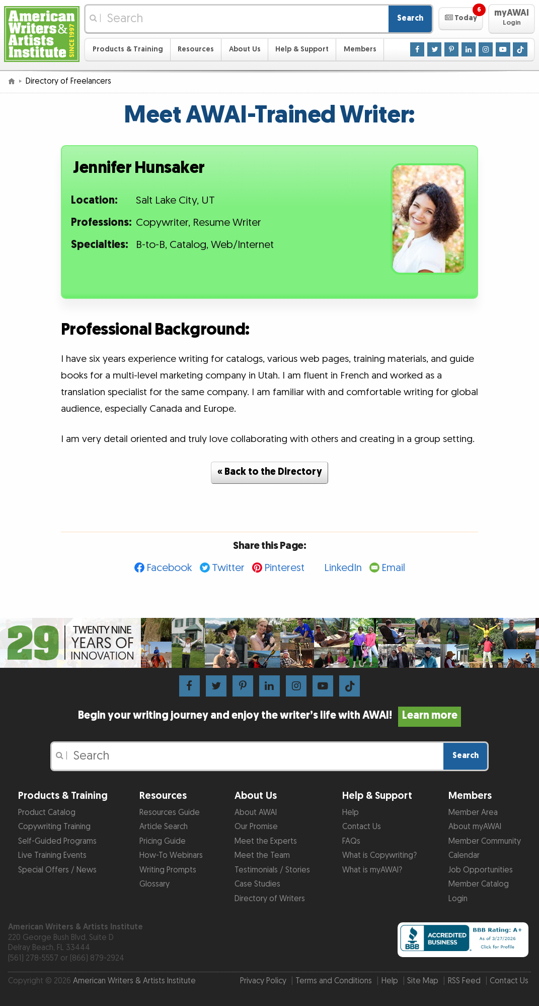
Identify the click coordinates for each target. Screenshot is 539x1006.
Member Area (473, 812)
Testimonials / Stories (272, 870)
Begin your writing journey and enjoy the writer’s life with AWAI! (269, 716)
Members (360, 49)
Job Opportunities (480, 870)
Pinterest (284, 568)
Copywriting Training (54, 827)
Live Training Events (52, 855)
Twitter (228, 568)
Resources (196, 49)
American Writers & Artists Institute (134, 981)
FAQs (351, 841)
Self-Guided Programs (57, 841)
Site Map (422, 981)
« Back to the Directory (269, 472)
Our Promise (256, 827)
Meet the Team (262, 855)
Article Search (163, 827)
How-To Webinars (171, 855)
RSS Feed (464, 981)
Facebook (169, 568)
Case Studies (257, 884)
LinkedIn (343, 568)
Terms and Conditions (333, 981)
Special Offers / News (57, 870)
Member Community (484, 841)
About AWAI (256, 812)
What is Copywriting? (379, 855)
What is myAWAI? (372, 870)
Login (458, 899)
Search (410, 18)
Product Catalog (46, 812)
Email (393, 568)
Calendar (464, 855)
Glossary (154, 884)
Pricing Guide (162, 841)
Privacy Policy (263, 981)
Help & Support (302, 49)
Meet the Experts (266, 841)
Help (350, 812)
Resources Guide (169, 812)
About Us (245, 49)
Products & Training (128, 49)
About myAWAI (474, 827)
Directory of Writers (270, 899)
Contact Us (361, 827)
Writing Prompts (167, 870)
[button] (460, 18)
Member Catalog (478, 884)
